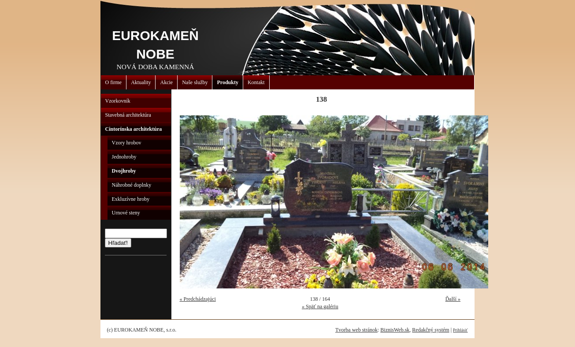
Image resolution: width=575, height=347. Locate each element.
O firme (113, 82)
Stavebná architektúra (128, 115)
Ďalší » (452, 299)
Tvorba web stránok (356, 330)
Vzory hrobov (126, 143)
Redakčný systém (430, 330)
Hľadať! (118, 243)
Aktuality (141, 82)
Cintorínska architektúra (133, 129)
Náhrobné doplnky (132, 185)
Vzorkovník (117, 101)
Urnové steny (126, 213)
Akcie (166, 82)
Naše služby (195, 82)
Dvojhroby (124, 171)
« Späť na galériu (320, 306)
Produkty (227, 82)
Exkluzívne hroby (131, 199)
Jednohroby (124, 157)
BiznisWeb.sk (394, 330)
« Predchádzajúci (198, 299)
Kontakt (256, 82)
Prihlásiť (460, 330)
